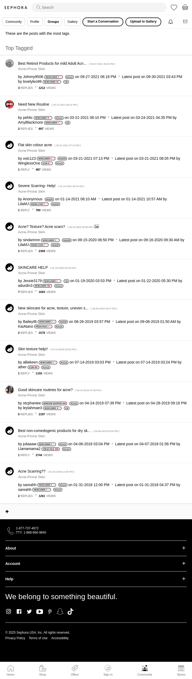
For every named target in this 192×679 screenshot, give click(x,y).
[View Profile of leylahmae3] (32, 408)
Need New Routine (48, 104)
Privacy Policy (15, 638)
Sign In (107, 670)
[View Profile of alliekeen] (30, 362)
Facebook (19, 611)
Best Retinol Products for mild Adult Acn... (66, 63)
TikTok (70, 611)
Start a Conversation (102, 21)
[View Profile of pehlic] (28, 117)
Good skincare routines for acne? (60, 390)
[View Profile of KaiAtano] (25, 326)
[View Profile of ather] (22, 367)
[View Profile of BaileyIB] (30, 321)
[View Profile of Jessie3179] (32, 281)
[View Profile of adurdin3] (25, 285)
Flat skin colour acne (49, 145)
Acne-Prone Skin (31, 69)
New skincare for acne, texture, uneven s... (67, 308)
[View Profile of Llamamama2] (29, 449)
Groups (53, 22)
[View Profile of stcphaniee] (32, 403)
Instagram (8, 611)
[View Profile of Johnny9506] (33, 77)
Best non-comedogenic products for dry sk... (69, 431)
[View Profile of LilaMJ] (23, 204)
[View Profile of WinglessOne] (29, 163)
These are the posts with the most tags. (37, 33)
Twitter (29, 611)
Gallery (72, 22)
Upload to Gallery (143, 21)
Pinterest (50, 611)
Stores (181, 674)
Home (10, 674)
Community (144, 674)
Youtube (39, 612)
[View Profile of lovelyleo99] (32, 81)
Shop (42, 674)
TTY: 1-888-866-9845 (31, 532)
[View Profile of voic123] (29, 158)
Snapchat (60, 611)
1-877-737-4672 (27, 528)
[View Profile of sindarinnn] (31, 240)
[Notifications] (171, 22)
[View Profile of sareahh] (30, 485)
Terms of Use (38, 638)
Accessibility (59, 638)
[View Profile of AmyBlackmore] (30, 122)
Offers (75, 674)
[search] (99, 7)
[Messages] (185, 22)
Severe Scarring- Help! (51, 186)
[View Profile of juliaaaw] (30, 444)
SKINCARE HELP (47, 267)
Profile (34, 22)
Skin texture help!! (47, 349)
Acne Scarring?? (46, 471)
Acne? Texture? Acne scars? (56, 226)
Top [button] (7, 511)
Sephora (15, 7)
